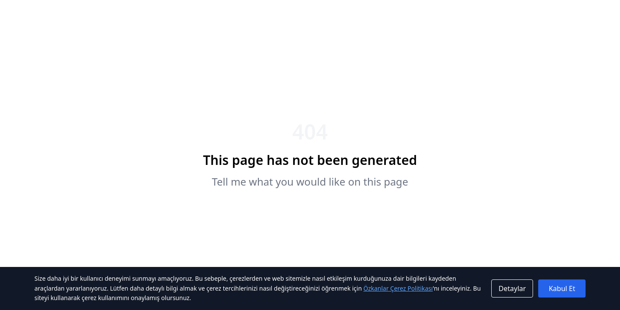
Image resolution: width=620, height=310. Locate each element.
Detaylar (512, 288)
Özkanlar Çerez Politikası (398, 288)
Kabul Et (562, 288)
